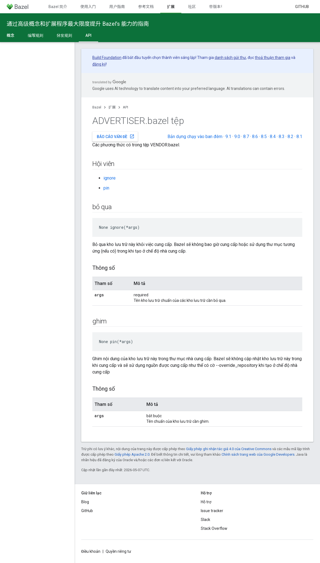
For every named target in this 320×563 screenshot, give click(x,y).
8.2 (290, 136)
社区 (192, 6)
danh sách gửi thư (230, 57)
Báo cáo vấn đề (115, 136)
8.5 (264, 136)
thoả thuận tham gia (272, 57)
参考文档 (146, 6)
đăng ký (99, 64)
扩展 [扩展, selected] (171, 6)
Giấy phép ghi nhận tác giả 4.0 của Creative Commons (228, 449)
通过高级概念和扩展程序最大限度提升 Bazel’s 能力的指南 (78, 23)
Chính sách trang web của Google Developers (258, 454)
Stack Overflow (214, 528)
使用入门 (88, 6)
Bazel (96, 107)
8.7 (246, 136)
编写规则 (35, 35)
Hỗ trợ (206, 502)
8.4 (273, 136)
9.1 (228, 136)
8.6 (255, 136)
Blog (85, 502)
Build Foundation (106, 57)
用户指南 (117, 6)
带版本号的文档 (222, 6)
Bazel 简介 (58, 6)
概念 (10, 35)
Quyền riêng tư (118, 551)
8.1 (299, 136)
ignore (109, 178)
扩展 (112, 107)
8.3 (282, 136)
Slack (205, 519)
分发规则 (64, 35)
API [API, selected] (88, 35)
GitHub (302, 6)
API (125, 107)
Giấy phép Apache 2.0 (132, 454)
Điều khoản (90, 551)
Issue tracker (212, 510)
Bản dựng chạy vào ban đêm (194, 136)
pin (106, 188)
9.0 (237, 136)
